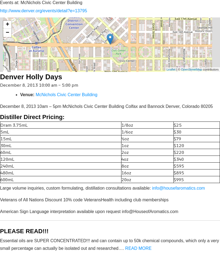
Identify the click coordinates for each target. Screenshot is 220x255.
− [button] (7, 33)
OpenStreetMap (191, 69)
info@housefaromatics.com (178, 188)
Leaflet (171, 69)
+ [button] (7, 25)
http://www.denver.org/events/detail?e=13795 (43, 10)
